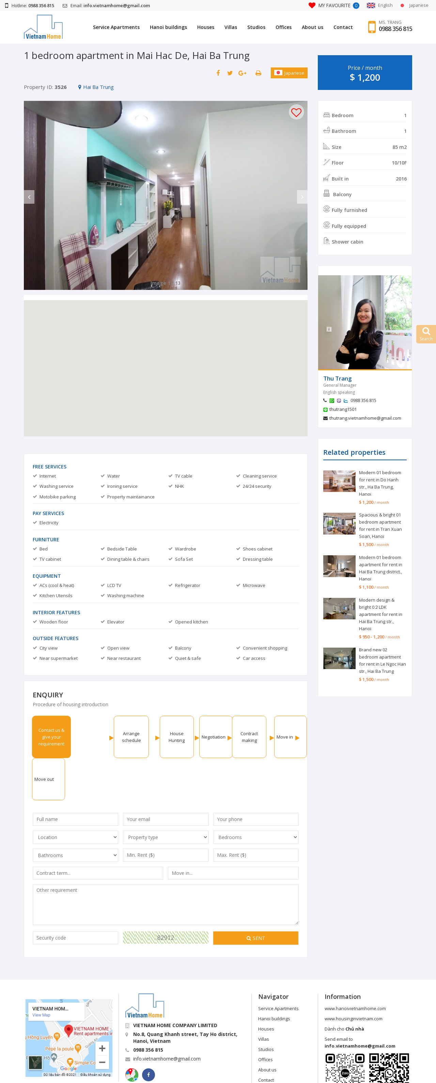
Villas (230, 27)
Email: (106, 5)
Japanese (289, 73)
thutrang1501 (343, 409)
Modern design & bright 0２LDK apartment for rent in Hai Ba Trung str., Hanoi (380, 614)
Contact (343, 27)
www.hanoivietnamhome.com (355, 966)
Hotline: (29, 5)
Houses (205, 27)
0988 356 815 (395, 29)
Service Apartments (116, 27)
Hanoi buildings (168, 27)
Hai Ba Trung (96, 86)
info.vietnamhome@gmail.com (167, 1016)
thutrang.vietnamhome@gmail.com (365, 418)
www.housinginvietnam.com (354, 976)
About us (312, 27)
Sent (256, 896)
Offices (284, 27)
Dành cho (344, 987)
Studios (256, 27)
